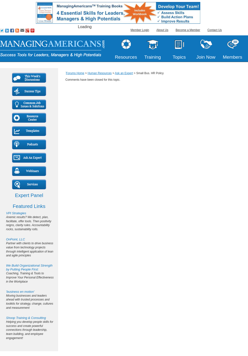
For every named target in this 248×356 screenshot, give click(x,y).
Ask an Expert (124, 73)
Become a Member (188, 30)
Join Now (206, 57)
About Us (162, 30)
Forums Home (75, 73)
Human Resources (100, 73)
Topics (179, 57)
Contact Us (214, 30)
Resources (126, 57)
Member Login (140, 30)
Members (232, 57)
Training (152, 57)
